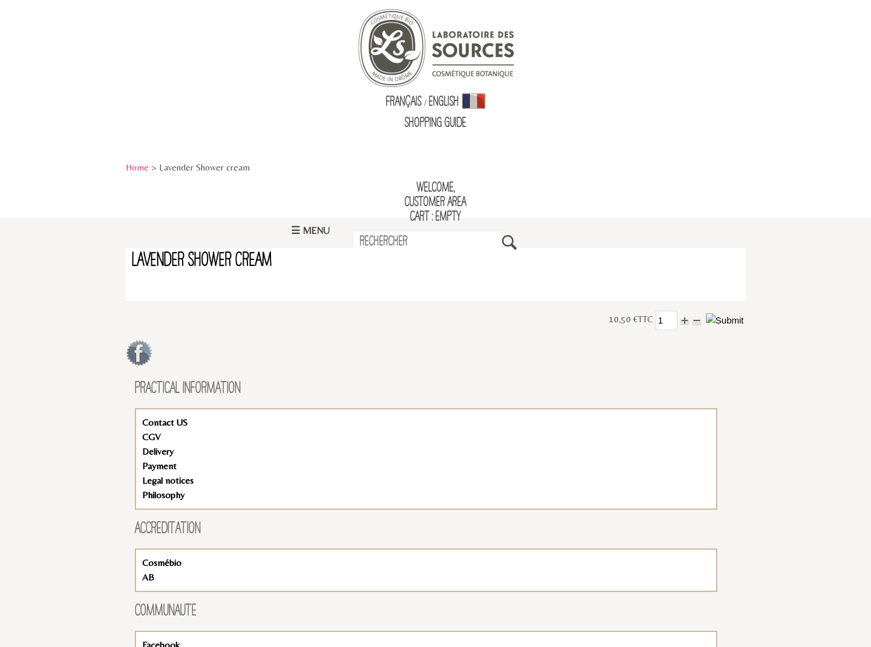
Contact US (165, 422)
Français (404, 102)
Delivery (158, 451)
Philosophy (163, 495)
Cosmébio (161, 562)
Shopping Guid (433, 123)
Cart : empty (435, 217)
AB (148, 577)
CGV (151, 437)
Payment (159, 466)
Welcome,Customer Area (435, 195)
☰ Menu (310, 230)
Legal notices (168, 480)
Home (137, 167)
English (444, 102)
